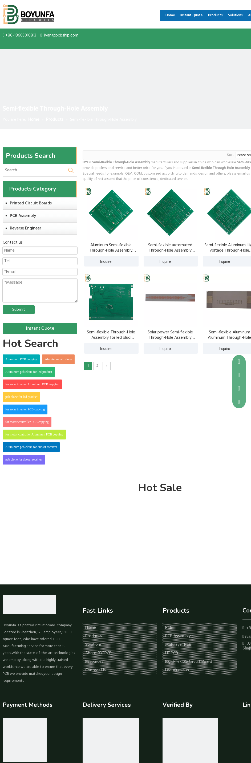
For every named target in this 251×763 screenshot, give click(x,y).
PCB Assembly (23, 215)
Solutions (93, 644)
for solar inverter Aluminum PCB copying (32, 384)
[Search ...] (34, 170)
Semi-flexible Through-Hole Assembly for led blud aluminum (111, 335)
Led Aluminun (177, 670)
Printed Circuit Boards (31, 203)
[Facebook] (246, 724)
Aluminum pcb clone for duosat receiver (31, 447)
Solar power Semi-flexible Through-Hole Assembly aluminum (170, 335)
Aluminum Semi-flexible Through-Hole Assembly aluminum (111, 248)
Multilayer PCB (178, 644)
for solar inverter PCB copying (25, 409)
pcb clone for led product (21, 397)
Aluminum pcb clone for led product (28, 372)
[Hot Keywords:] (71, 170)
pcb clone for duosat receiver (23, 459)
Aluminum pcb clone (58, 359)
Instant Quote (40, 328)
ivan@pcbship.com (61, 35)
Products (93, 636)
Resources (94, 661)
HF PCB (171, 653)
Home (90, 627)
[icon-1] (25, 740)
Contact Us (95, 670)
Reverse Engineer (25, 228)
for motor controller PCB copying (27, 422)
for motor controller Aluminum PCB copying (34, 434)
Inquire (98, 261)
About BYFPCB (98, 653)
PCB (168, 627)
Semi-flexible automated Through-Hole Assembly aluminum (170, 248)
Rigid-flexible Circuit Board (188, 661)
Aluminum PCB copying (21, 359)
